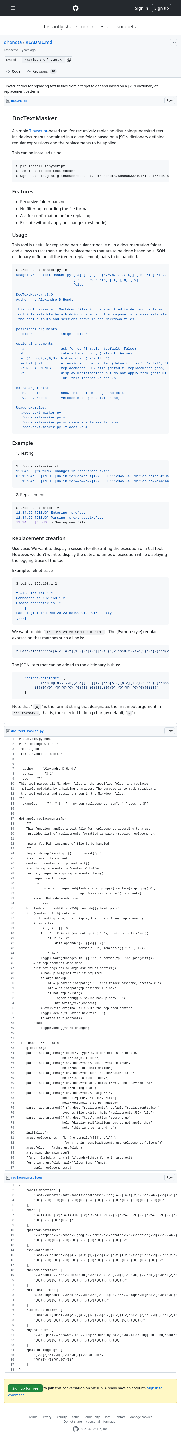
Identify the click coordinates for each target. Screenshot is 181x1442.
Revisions (42, 71)
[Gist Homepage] (76, 8)
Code (13, 71)
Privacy (46, 1417)
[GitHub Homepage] (76, 1429)
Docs (107, 1417)
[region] (90, 415)
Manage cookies (140, 1417)
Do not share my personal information (90, 1421)
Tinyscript (38, 131)
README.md (39, 42)
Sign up (161, 8)
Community (91, 1417)
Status (75, 1417)
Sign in (141, 8)
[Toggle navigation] (13, 8)
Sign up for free (25, 1388)
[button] (69, 59)
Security (61, 1417)
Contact (120, 1417)
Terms (33, 1417)
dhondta (13, 42)
